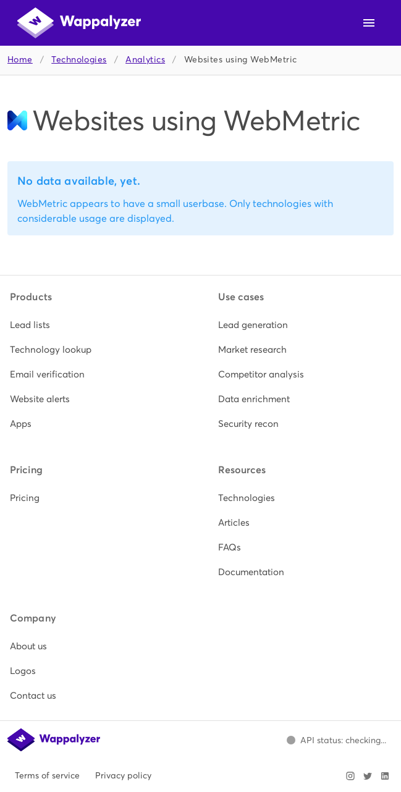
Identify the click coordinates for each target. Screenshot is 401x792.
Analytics (145, 59)
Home (20, 59)
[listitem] (96, 325)
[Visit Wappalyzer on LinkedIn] (385, 776)
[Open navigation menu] (369, 23)
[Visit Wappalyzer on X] (367, 776)
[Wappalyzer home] (79, 22)
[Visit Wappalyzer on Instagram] (350, 776)
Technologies (78, 59)
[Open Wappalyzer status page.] (336, 740)
